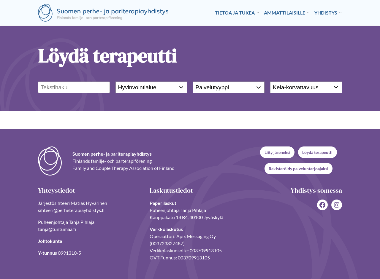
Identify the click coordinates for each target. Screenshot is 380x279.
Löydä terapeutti (317, 152)
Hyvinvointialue (137, 87)
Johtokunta (50, 241)
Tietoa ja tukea (235, 12)
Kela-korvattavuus (296, 87)
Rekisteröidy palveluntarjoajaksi (298, 168)
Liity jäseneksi (277, 152)
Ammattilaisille (284, 12)
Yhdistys (325, 12)
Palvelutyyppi (212, 87)
